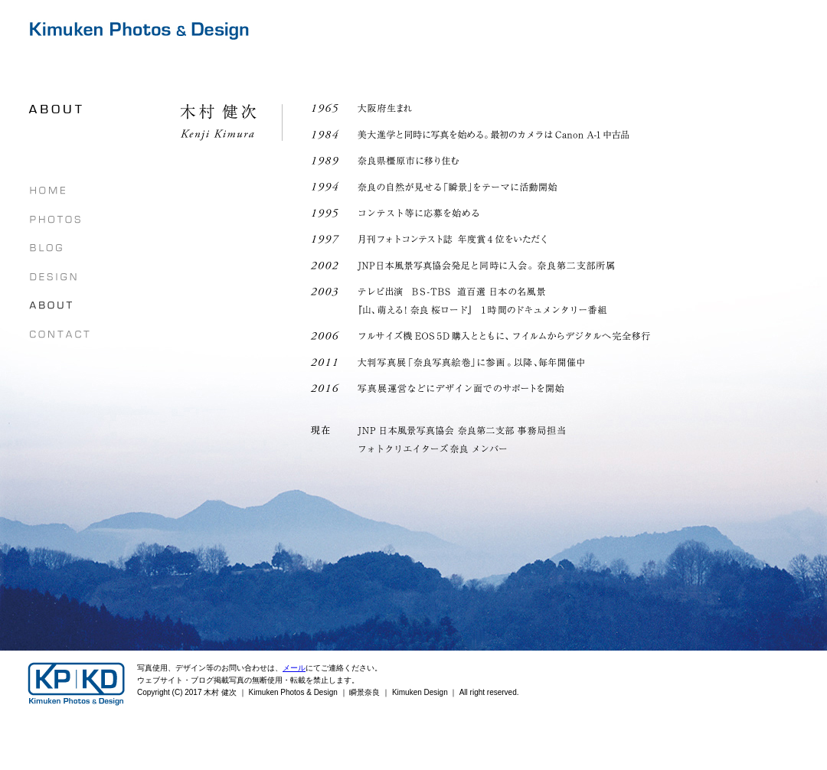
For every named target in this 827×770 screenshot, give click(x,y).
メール (294, 668)
